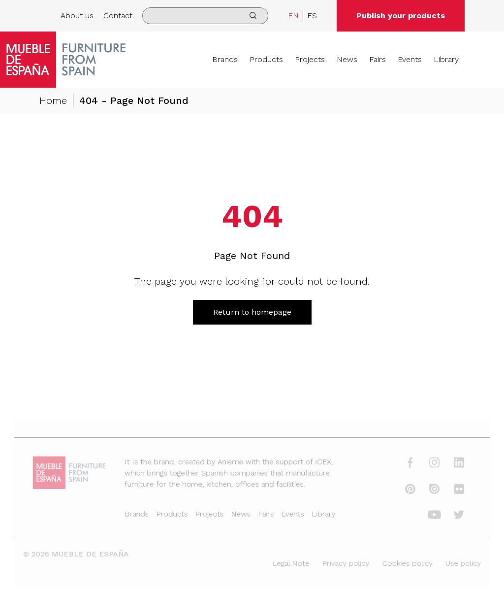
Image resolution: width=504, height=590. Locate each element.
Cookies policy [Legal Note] (401, 562)
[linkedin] (450, 465)
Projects (310, 59)
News (347, 59)
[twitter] (450, 515)
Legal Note (289, 562)
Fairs (377, 59)
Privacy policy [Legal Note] (341, 562)
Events (410, 59)
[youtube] (426, 515)
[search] (205, 15)
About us (77, 15)
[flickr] (450, 490)
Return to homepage (252, 312)
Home (53, 100)
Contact (117, 15)
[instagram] (426, 465)
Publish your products (400, 15)
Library (446, 59)
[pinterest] (403, 490)
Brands (225, 59)
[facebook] (403, 465)
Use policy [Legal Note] (454, 562)
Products (266, 59)
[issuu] (426, 490)
